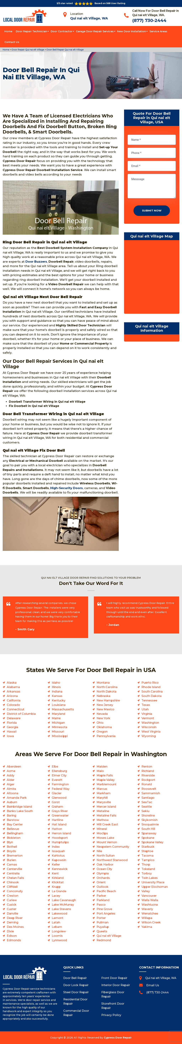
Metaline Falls (106, 815)
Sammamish (150, 793)
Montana (103, 682)
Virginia (146, 713)
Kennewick (60, 869)
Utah (145, 709)
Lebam (57, 927)
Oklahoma (104, 727)
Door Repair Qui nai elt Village (27, 49)
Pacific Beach (106, 891)
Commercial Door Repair (76, 1013)
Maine (56, 718)
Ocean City (104, 869)
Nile (99, 851)
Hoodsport (60, 837)
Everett (57, 780)
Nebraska (103, 696)
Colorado (13, 705)
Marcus (102, 788)
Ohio (100, 722)
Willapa (146, 918)
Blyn (10, 842)
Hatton (57, 829)
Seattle (146, 806)
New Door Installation (131, 31)
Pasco (101, 904)
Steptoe (147, 851)
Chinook (13, 882)
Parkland (103, 900)
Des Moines (15, 927)
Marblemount (106, 784)
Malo (100, 771)
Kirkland (58, 878)
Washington (150, 722)
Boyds (11, 851)
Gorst (56, 802)
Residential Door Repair (75, 1001)
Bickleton (13, 837)
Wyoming (148, 736)
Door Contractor (61, 31)
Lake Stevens (61, 909)
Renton (146, 766)
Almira (11, 788)
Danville (12, 913)
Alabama (13, 687)
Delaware (13, 718)
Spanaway (148, 833)
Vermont (147, 718)
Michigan (58, 722)
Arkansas (13, 691)
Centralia (13, 873)
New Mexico (105, 709)
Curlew (12, 900)
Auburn (12, 802)
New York (103, 718)
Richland (147, 771)
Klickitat (58, 882)
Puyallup (103, 927)
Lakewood (59, 913)
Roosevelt (148, 788)
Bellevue (13, 829)
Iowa (10, 736)
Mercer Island (106, 806)
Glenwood (59, 797)
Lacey (56, 895)
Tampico (147, 860)
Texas (145, 705)
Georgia (12, 727)
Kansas (57, 696)
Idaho (56, 682)
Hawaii (12, 731)
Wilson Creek (151, 922)
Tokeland (148, 869)
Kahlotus (58, 855)
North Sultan (106, 855)
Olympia (103, 873)
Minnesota (59, 727)
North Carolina (107, 687)
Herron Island (61, 833)
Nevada (102, 713)
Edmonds (14, 940)
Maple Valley (106, 780)
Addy (10, 775)
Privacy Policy (111, 1015)
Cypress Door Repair (118, 1037)
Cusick (11, 904)
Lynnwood (59, 940)
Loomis (57, 935)
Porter (101, 918)
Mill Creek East (107, 824)
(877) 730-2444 (149, 20)
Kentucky (58, 700)
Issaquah (58, 851)
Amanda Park (17, 797)
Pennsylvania (106, 736)
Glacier (56, 793)
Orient (101, 882)
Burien (11, 860)
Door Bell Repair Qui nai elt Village (65, 49)
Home (8, 31)
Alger (10, 784)
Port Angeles (106, 913)
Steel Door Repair (76, 992)
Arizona (12, 696)
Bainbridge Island (19, 806)
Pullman (102, 922)
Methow (103, 820)
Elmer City (59, 775)
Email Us (152, 985)
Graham (57, 806)
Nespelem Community (113, 846)
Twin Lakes (149, 878)
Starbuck (147, 846)
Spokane (147, 837)
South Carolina (152, 691)
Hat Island (59, 824)
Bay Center (15, 824)
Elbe (55, 766)
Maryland (58, 713)
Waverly (147, 909)
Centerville (14, 869)
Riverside (148, 775)
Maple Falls (105, 775)
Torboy (146, 873)
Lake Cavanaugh (64, 900)
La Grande (59, 891)
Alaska (12, 682)
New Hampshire (108, 700)
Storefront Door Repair (112, 1006)
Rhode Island (150, 687)
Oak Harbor (105, 864)
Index (56, 846)
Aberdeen (14, 766)
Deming (12, 922)
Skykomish (149, 820)
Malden (102, 766)
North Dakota (106, 691)
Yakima (146, 927)
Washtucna (149, 904)
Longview (59, 931)
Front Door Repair (114, 978)
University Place (152, 882)
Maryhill (102, 797)
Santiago (147, 797)
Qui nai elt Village (109, 935)
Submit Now (151, 210)
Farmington (60, 784)
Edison (12, 935)
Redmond (104, 940)
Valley (145, 891)
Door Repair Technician (31, 31)
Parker (101, 895)
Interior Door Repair (115, 985)
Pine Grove (104, 909)
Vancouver (149, 895)
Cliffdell (12, 886)
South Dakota (151, 696)
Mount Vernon (107, 842)
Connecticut (15, 709)
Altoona (12, 793)
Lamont (57, 918)
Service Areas (158, 31)
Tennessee (149, 700)
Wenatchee (149, 913)
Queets (102, 931)
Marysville (104, 802)
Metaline (103, 811)
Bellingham (15, 833)
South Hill (148, 829)
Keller (56, 864)
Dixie (10, 931)
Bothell (12, 846)
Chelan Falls (15, 878)
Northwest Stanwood (112, 860)
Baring (11, 815)
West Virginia (150, 731)
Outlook (102, 886)
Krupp (56, 886)
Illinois (56, 687)
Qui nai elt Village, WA (89, 18)
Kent (55, 873)
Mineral (102, 829)
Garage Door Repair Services (95, 31)
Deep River (15, 918)
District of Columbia (21, 713)
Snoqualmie (150, 824)
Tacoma (147, 855)
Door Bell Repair (75, 978)
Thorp (145, 864)
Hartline (57, 820)
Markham (104, 793)
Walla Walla (149, 900)
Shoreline (148, 815)
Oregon (102, 731)
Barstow (13, 820)
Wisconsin (148, 727)
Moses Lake (105, 837)
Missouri (58, 731)
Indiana (57, 691)
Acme (11, 771)
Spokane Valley (152, 842)
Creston (12, 895)
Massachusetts (63, 709)
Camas (12, 864)
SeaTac (146, 802)
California (13, 700)
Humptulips (60, 842)
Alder (10, 780)
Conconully (15, 891)
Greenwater (60, 815)
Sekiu (145, 811)
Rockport (148, 780)
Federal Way (60, 788)
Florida (12, 722)
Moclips (102, 833)
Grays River (60, 811)
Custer (11, 909)
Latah (56, 922)
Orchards (103, 878)
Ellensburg (59, 771)
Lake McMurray (63, 904)
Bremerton (15, 855)
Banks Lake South (20, 811)
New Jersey (105, 705)
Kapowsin (59, 860)
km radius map (152, 278)
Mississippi (60, 736)
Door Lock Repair (76, 985)
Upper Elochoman (154, 886)
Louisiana (59, 705)
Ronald (146, 784)
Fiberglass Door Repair (112, 994)
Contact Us (11, 42)
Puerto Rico (150, 682)
